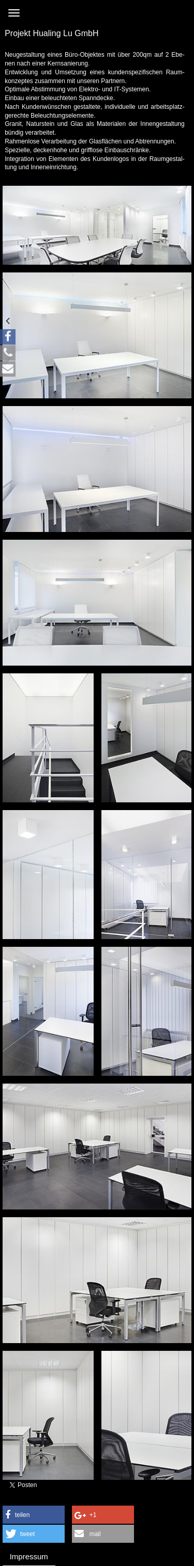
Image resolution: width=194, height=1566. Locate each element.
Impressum (29, 1556)
